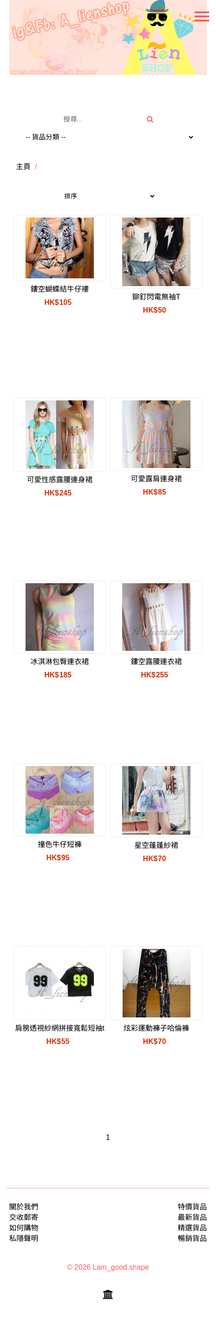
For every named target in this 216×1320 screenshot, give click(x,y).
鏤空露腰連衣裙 (156, 661)
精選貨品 (192, 1228)
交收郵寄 (23, 1217)
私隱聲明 (23, 1238)
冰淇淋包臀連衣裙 (60, 661)
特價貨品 (192, 1207)
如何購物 (23, 1228)
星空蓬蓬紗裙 (156, 845)
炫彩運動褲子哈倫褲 (156, 1028)
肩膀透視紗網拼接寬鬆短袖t (59, 1028)
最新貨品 (192, 1217)
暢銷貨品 (192, 1238)
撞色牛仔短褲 (60, 844)
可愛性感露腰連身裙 (60, 480)
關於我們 (23, 1207)
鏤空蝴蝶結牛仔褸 (60, 289)
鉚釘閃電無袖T (156, 297)
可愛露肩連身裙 (156, 479)
